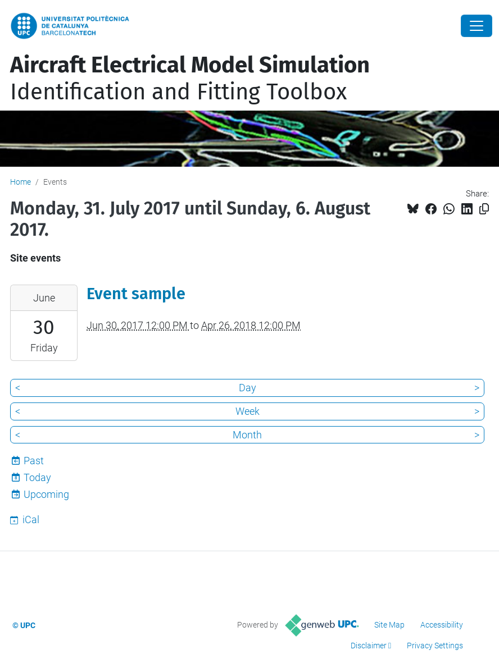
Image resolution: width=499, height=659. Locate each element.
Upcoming (46, 494)
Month (247, 435)
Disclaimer (369, 645)
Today (37, 477)
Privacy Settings (435, 645)
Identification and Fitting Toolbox (190, 79)
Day (247, 387)
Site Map (389, 624)
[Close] (476, 26)
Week (247, 411)
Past (34, 460)
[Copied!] (484, 209)
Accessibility (441, 624)
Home (20, 181)
